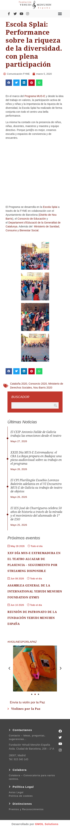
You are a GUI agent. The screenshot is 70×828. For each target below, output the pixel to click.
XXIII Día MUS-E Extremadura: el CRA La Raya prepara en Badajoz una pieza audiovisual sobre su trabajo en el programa (36, 458)
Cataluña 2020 (18, 383)
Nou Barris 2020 (42, 387)
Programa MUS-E (34, 96)
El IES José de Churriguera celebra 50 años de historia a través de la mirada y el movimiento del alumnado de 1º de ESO (36, 513)
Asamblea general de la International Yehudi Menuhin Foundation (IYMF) (34, 591)
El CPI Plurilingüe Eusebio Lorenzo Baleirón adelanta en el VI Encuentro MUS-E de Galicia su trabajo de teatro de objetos (36, 485)
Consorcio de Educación (32, 218)
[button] (60, 14)
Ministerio (39, 226)
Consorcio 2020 (38, 383)
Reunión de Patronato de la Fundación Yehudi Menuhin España (32, 618)
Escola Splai (50, 206)
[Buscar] (55, 405)
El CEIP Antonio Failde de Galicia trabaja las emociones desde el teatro (35, 433)
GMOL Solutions (46, 824)
